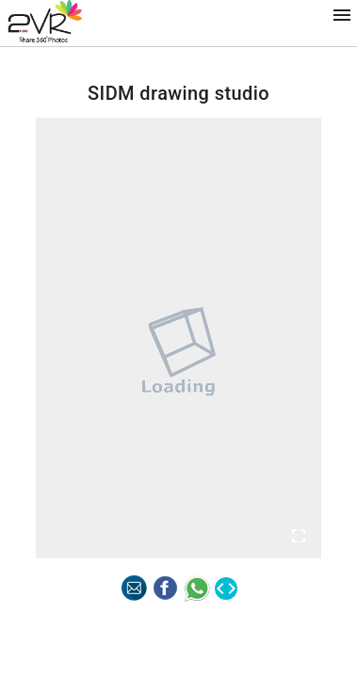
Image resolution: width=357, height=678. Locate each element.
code (226, 588)
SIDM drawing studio (178, 93)
